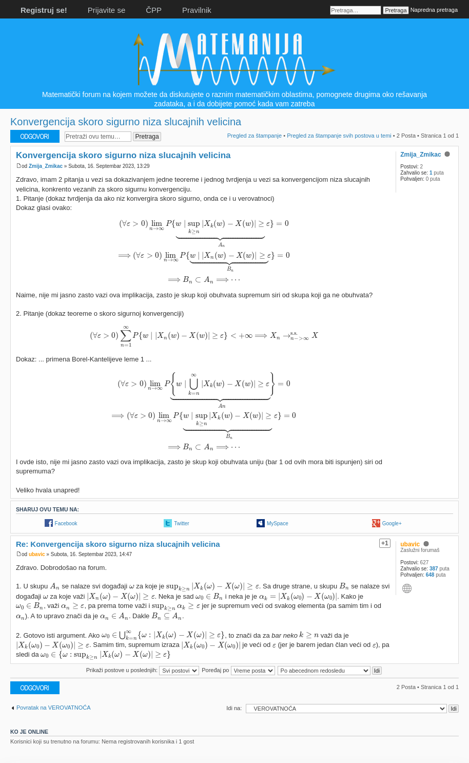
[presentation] (204, 251)
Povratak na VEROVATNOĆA (53, 707)
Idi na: (234, 708)
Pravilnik (196, 10)
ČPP (154, 10)
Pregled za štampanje (254, 135)
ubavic (37, 554)
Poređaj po (238, 670)
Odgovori (35, 136)
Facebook (66, 523)
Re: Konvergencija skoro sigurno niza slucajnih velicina (118, 544)
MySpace (277, 523)
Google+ (392, 523)
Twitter (181, 523)
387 (433, 568)
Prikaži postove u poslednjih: (142, 670)
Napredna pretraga (434, 10)
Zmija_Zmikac (46, 166)
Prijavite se (106, 10)
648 (430, 575)
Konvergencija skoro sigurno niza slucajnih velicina (125, 121)
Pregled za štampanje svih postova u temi (339, 135)
